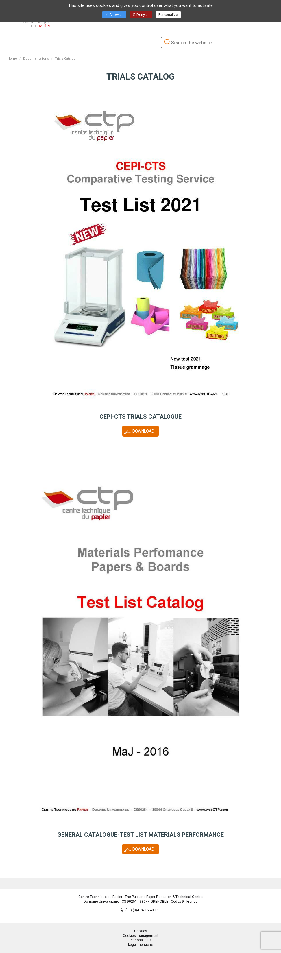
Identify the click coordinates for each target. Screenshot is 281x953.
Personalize (168, 14)
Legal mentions (140, 945)
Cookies (140, 931)
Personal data (141, 940)
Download (143, 431)
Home (12, 58)
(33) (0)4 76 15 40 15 (142, 910)
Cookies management (140, 936)
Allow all (114, 14)
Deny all (140, 14)
